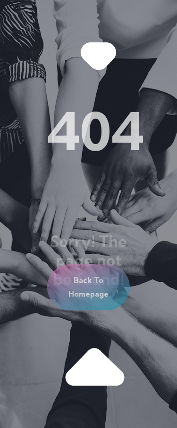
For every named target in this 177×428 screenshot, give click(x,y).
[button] (88, 287)
